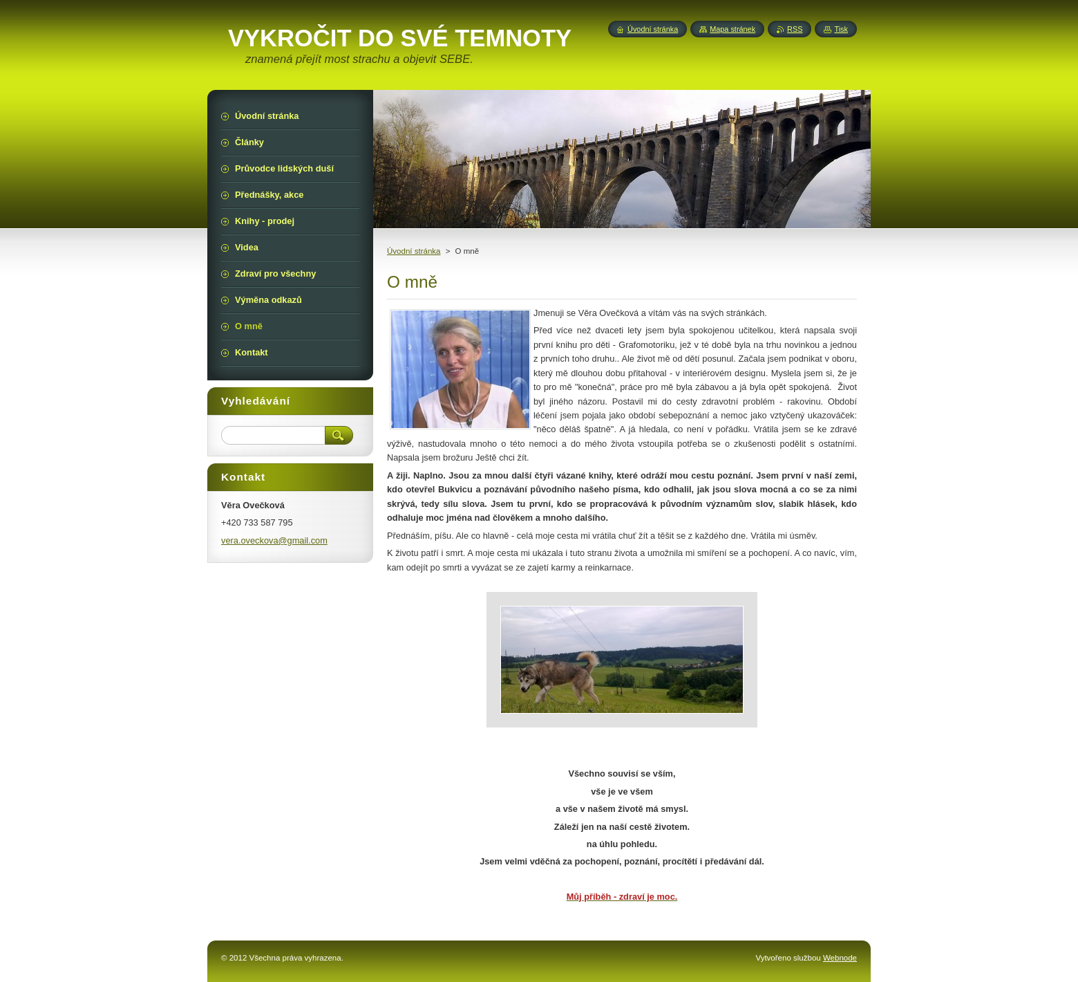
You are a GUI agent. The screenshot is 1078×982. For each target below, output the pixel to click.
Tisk (841, 29)
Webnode (840, 958)
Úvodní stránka (413, 251)
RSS (794, 29)
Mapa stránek (732, 29)
